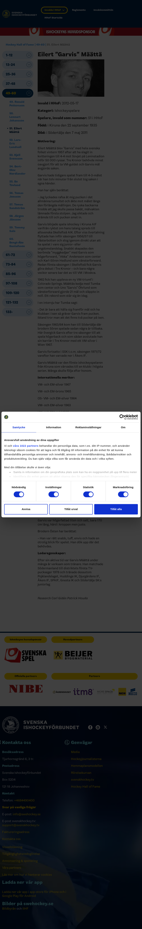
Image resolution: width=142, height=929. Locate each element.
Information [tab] (53, 427)
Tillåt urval (71, 509)
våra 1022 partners (26, 445)
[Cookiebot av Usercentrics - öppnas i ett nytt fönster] (122, 417)
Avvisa (26, 509)
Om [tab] (123, 427)
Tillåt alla (116, 509)
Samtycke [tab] (18, 427)
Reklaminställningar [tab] (88, 427)
